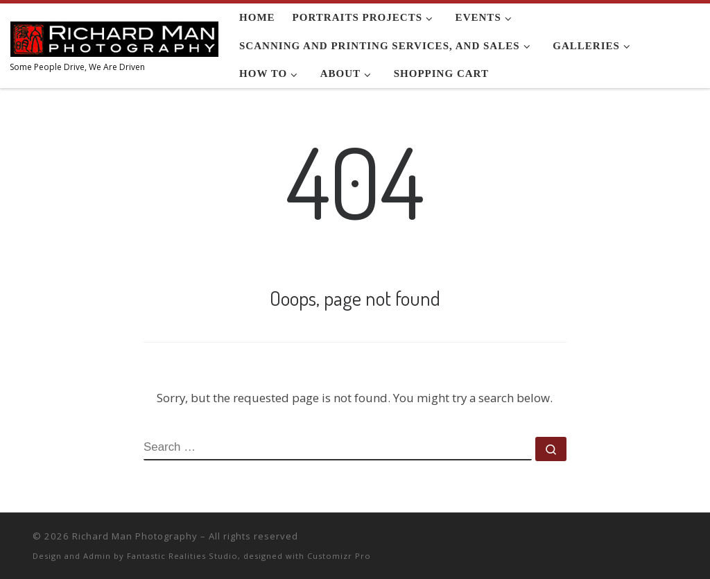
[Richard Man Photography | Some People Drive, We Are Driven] (114, 36)
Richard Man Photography (135, 536)
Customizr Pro (339, 556)
